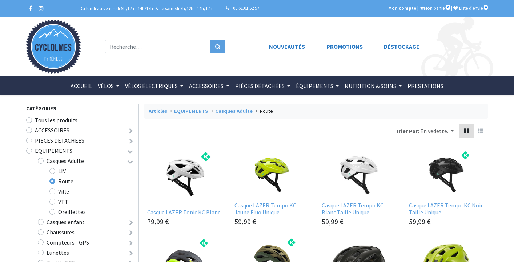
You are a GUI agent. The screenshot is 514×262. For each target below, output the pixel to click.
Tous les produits (56, 120)
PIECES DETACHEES (59, 140)
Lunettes (58, 252)
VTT (63, 201)
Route (65, 181)
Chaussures (61, 232)
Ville (63, 191)
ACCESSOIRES (52, 130)
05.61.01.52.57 (246, 8)
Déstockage (401, 46)
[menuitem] (81, 86)
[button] (437, 131)
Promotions (344, 46)
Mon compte (402, 8)
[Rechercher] (217, 46)
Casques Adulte (65, 160)
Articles (158, 111)
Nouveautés (287, 46)
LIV (62, 171)
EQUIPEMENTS (53, 150)
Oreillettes (72, 211)
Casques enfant (66, 222)
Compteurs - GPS (68, 242)
